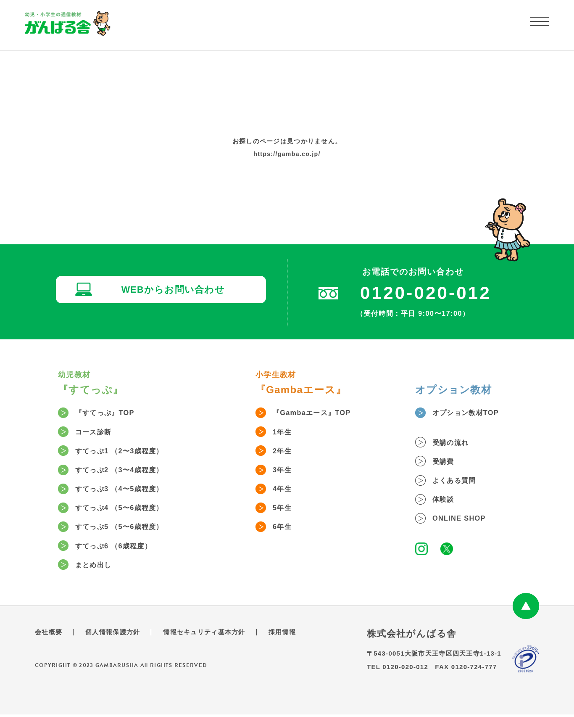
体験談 (446, 501)
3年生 (284, 471)
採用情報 (293, 634)
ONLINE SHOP (463, 520)
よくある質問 (458, 481)
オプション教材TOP (471, 413)
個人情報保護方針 (116, 634)
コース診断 (97, 432)
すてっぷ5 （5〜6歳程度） (126, 529)
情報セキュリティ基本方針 (211, 634)
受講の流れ (454, 443)
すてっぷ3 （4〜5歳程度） (126, 490)
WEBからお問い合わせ (175, 291)
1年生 (284, 432)
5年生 (284, 509)
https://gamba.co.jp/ (287, 153)
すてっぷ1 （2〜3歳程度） (126, 451)
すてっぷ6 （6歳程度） (119, 548)
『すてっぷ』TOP (109, 413)
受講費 (446, 462)
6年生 (284, 529)
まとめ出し (97, 568)
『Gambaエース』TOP (317, 413)
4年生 (284, 490)
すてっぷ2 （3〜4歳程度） (126, 471)
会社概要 (49, 634)
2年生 (284, 451)
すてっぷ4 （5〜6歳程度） (126, 509)
